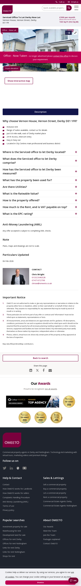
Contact (6, 484)
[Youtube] (25, 468)
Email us (74, 2)
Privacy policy (8, 510)
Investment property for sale (15, 526)
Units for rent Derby (11, 547)
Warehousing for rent (12, 531)
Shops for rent (9, 556)
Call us (62, 2)
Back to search (40, 358)
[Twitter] (5, 468)
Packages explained (51, 539)
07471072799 (38, 280)
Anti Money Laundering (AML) (15, 501)
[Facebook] (43, 369)
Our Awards (48, 526)
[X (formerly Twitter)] (37, 369)
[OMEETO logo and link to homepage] (7, 9)
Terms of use (8, 506)
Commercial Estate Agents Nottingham (60, 505)
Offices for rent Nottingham (15, 543)
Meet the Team (50, 531)
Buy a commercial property (55, 488)
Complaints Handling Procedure (16, 497)
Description (41, 111)
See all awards (51, 389)
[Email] (50, 369)
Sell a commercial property (54, 484)
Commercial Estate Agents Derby (57, 501)
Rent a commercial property (55, 497)
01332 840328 (38, 277)
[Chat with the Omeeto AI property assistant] (73, 580)
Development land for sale (14, 535)
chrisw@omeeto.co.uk (42, 283)
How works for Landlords (17, 488)
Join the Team (49, 535)
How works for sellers (16, 493)
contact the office (60, 56)
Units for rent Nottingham (14, 552)
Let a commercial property (54, 493)
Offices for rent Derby (12, 539)
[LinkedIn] (30, 369)
